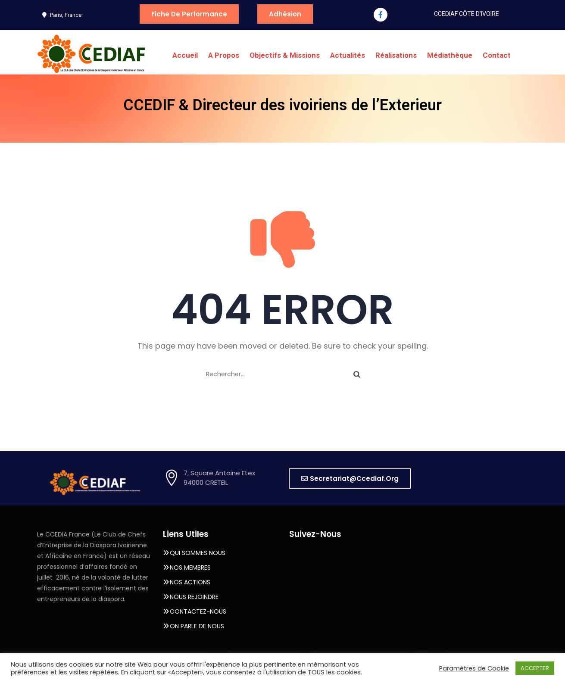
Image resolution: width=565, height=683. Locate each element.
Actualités (347, 55)
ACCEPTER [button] (535, 668)
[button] (350, 478)
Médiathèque (449, 55)
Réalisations (396, 55)
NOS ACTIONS (190, 582)
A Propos (223, 55)
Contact (497, 55)
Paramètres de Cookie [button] (474, 668)
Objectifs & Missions (285, 55)
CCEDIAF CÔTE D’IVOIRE (466, 13)
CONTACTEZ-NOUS (198, 611)
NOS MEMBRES (190, 567)
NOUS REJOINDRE (194, 597)
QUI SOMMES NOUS (197, 553)
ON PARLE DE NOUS (197, 626)
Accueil (185, 55)
